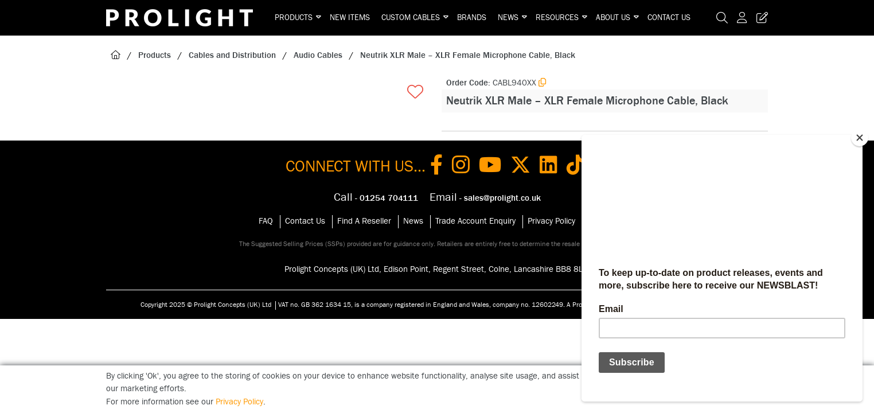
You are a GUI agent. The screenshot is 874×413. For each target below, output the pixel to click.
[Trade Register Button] (760, 18)
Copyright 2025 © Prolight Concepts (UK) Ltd (206, 305)
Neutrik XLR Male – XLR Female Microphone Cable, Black (467, 55)
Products (294, 17)
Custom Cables (410, 17)
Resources (557, 17)
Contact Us (668, 17)
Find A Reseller (364, 221)
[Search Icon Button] (722, 18)
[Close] (859, 137)
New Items (350, 17)
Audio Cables (318, 55)
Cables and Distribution (232, 55)
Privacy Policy (551, 221)
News (508, 17)
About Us (613, 17)
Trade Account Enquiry (475, 221)
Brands (471, 17)
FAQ (266, 221)
